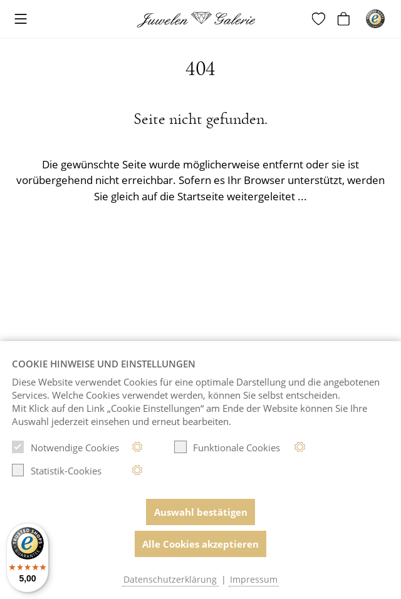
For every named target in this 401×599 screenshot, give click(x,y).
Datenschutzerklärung (170, 579)
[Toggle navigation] (20, 20)
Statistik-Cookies (57, 470)
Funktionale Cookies (227, 447)
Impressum (254, 579)
